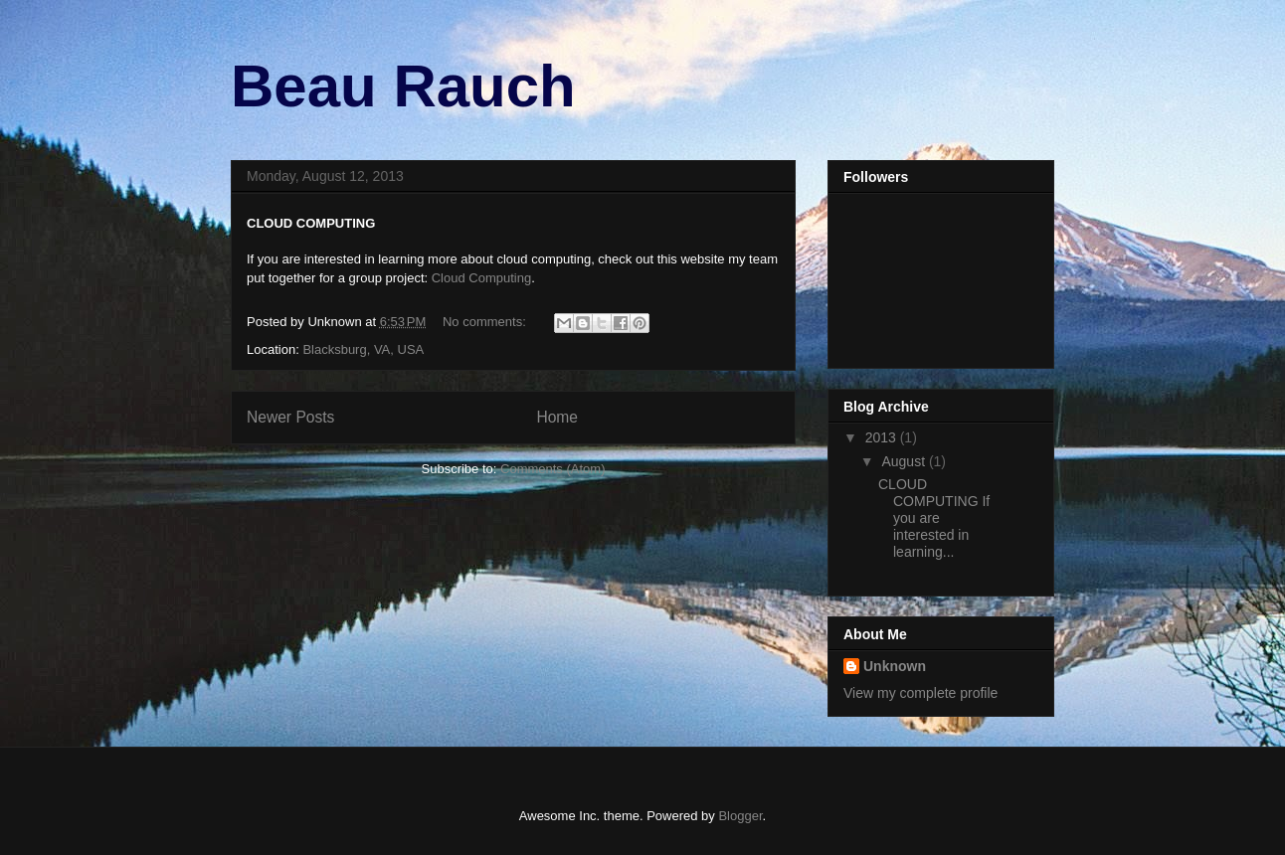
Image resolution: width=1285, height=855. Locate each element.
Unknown (894, 666)
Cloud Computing (481, 277)
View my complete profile (920, 693)
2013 (882, 437)
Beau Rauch (403, 86)
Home (557, 417)
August (904, 461)
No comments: (486, 321)
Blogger (740, 815)
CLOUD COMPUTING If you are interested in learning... (934, 517)
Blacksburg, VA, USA (363, 349)
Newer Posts (290, 417)
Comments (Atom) (552, 468)
